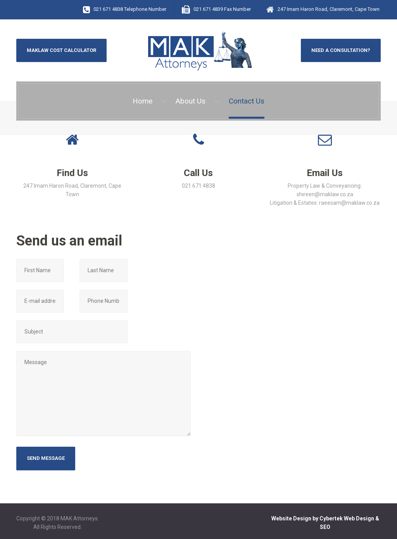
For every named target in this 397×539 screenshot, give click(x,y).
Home (142, 101)
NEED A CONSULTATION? (340, 50)
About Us (190, 101)
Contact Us (246, 101)
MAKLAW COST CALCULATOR (61, 50)
